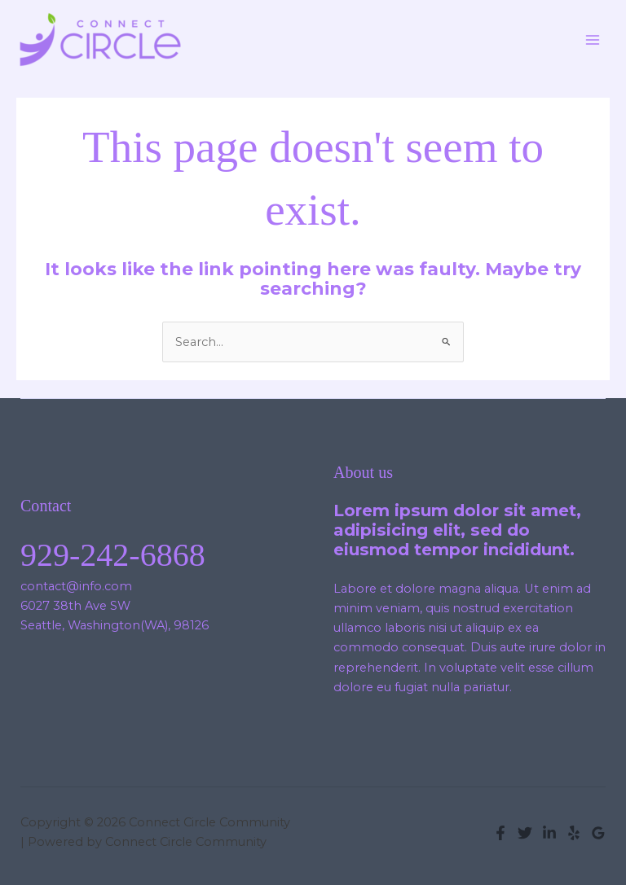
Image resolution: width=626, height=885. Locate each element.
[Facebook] (500, 833)
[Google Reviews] (598, 833)
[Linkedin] (549, 833)
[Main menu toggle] (592, 40)
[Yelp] (573, 833)
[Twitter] (525, 833)
